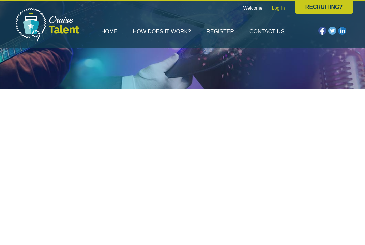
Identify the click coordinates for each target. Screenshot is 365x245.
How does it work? (162, 31)
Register (220, 31)
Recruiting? (324, 7)
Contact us (267, 31)
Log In (278, 8)
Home (109, 31)
